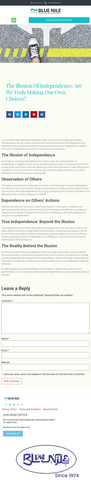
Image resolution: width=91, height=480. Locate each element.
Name (5, 339)
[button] (13, 20)
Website (5, 362)
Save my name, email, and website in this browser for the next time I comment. (44, 374)
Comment (7, 301)
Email (5, 350)
